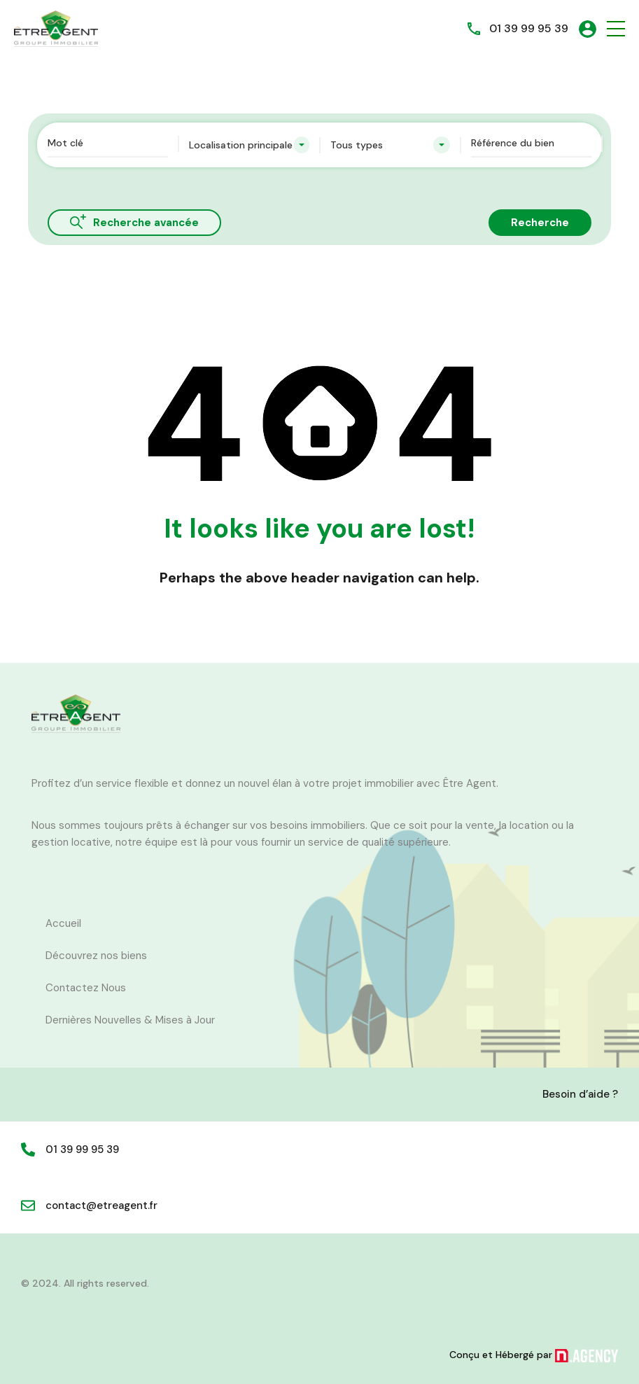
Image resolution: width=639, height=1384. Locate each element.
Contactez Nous (85, 988)
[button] (616, 29)
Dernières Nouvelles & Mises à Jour (130, 1020)
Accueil (63, 923)
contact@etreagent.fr (101, 1205)
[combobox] (249, 145)
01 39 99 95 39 (528, 28)
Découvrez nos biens (96, 956)
